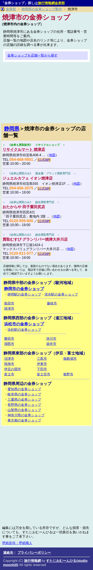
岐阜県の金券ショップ (24, 394)
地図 (52, 155)
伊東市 (42, 364)
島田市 (9, 303)
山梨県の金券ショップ (24, 410)
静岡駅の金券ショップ (24, 294)
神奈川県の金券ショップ (26, 415)
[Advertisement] (46, 94)
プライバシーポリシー (34, 552)
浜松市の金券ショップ (24, 324)
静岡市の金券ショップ (24, 289)
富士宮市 (43, 374)
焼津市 (9, 308)
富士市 (9, 374)
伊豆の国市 (12, 369)
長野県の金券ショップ (24, 404)
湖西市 (9, 344)
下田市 (42, 369)
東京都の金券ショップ (24, 420)
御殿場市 (70, 358)
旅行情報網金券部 (51, 3)
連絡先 (8, 552)
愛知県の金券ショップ (24, 389)
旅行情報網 (32, 560)
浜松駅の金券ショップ (24, 329)
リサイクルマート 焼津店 (24, 149)
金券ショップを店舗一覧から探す (32, 55)
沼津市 (9, 358)
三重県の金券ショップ (24, 399)
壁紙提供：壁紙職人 (17, 543)
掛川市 (51, 338)
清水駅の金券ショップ (61, 294)
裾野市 (68, 374)
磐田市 (9, 338)
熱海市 (9, 364)
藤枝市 (52, 303)
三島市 (42, 358)
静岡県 (11, 128)
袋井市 (51, 344)
